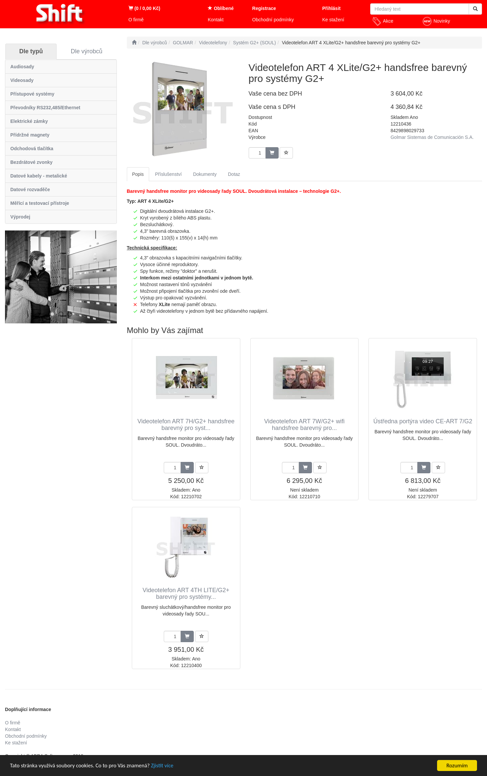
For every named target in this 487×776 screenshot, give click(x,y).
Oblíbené (221, 8)
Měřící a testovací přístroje (39, 203)
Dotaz (234, 174)
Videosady (22, 80)
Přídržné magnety (29, 135)
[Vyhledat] (475, 9)
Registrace (264, 8)
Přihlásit (331, 8)
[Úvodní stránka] (134, 42)
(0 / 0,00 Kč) (144, 8)
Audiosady (22, 66)
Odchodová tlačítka (31, 148)
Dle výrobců (87, 51)
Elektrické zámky (29, 121)
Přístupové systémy (32, 94)
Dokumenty (205, 174)
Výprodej (20, 216)
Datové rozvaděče (30, 189)
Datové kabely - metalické (38, 176)
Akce (382, 21)
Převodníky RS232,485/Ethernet (45, 107)
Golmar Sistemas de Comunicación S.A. (432, 137)
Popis (138, 174)
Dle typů (31, 51)
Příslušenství (168, 174)
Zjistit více (164, 766)
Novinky (436, 21)
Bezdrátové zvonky (31, 162)
